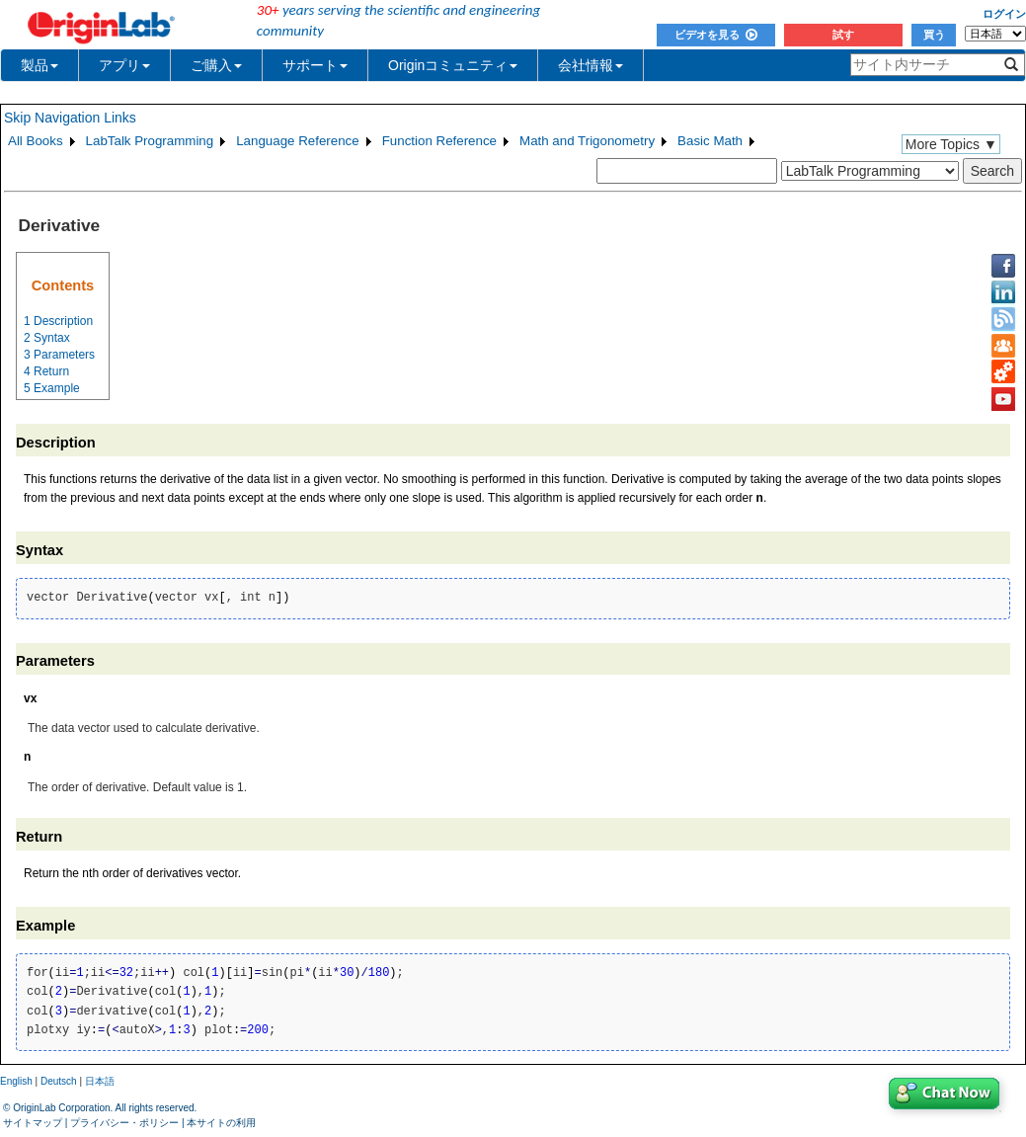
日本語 (100, 1081)
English (16, 1081)
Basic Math (710, 140)
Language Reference (297, 140)
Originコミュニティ (452, 65)
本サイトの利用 (221, 1122)
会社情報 (590, 65)
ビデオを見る (715, 35)
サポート (315, 65)
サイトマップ (32, 1122)
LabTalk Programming (150, 140)
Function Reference (439, 140)
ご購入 (216, 65)
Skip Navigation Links (70, 117)
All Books (35, 140)
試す (843, 35)
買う (934, 35)
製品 (39, 65)
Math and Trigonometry (587, 140)
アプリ (124, 65)
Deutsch (58, 1081)
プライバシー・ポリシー (124, 1122)
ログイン (1004, 14)
